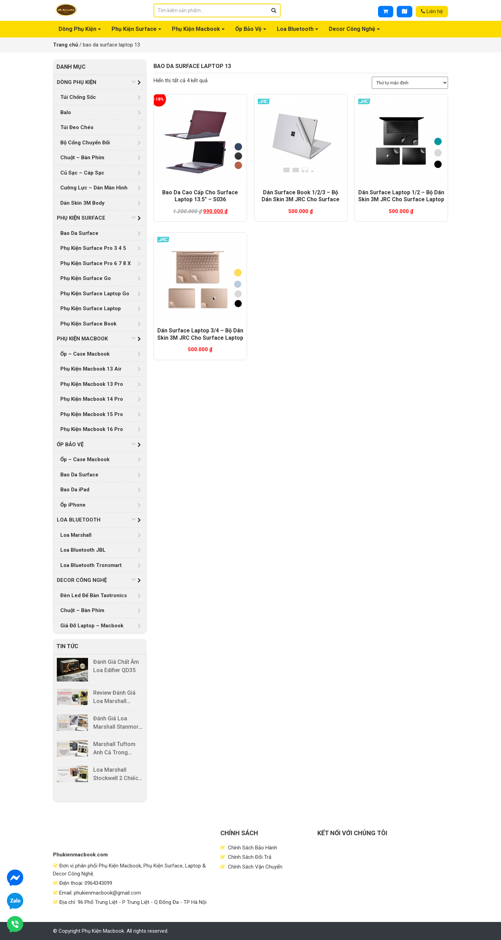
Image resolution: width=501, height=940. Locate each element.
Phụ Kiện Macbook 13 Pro (91, 384)
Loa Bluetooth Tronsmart (91, 565)
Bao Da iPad (74, 489)
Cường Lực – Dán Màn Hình (94, 188)
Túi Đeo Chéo (77, 127)
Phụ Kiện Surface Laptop (90, 308)
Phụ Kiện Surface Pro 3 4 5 (93, 248)
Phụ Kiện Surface (134, 29)
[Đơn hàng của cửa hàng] (410, 83)
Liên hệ (432, 11)
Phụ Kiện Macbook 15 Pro (91, 414)
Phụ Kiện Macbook (196, 29)
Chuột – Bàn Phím (82, 157)
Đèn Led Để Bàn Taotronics (93, 595)
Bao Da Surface (79, 233)
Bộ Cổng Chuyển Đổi (85, 142)
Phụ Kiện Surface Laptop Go (94, 293)
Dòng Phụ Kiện (77, 29)
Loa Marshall (75, 535)
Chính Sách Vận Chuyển (254, 867)
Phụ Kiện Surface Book (88, 324)
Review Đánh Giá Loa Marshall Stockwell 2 (114, 701)
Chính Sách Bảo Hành (252, 848)
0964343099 (98, 883)
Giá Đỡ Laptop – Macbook (91, 626)
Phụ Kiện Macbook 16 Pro (91, 429)
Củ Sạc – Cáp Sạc (82, 173)
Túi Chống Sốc (78, 97)
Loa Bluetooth (295, 29)
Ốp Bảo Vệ (248, 29)
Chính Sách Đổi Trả (249, 857)
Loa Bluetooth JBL (83, 550)
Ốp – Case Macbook (84, 354)
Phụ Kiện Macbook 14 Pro (91, 399)
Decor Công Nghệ (352, 29)
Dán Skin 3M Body (82, 203)
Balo (65, 112)
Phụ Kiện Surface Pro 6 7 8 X (95, 263)
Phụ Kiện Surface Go (85, 278)
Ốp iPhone (73, 505)
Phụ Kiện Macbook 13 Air (91, 369)
